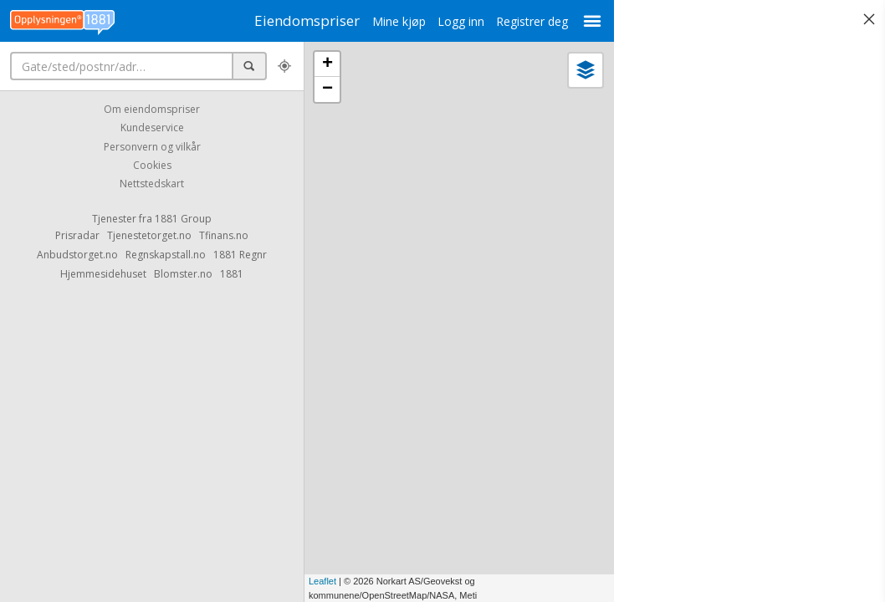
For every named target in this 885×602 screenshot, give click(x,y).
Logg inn (460, 21)
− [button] (327, 89)
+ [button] (327, 64)
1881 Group (183, 219)
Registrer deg (532, 21)
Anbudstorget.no (77, 254)
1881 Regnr (240, 254)
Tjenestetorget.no (149, 235)
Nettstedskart (152, 184)
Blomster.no (183, 274)
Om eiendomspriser (152, 109)
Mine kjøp (399, 21)
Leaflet (322, 581)
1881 (231, 274)
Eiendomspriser (307, 20)
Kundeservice (152, 128)
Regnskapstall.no (165, 254)
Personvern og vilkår (152, 147)
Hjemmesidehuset (103, 274)
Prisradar (77, 235)
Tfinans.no (223, 235)
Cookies (152, 165)
